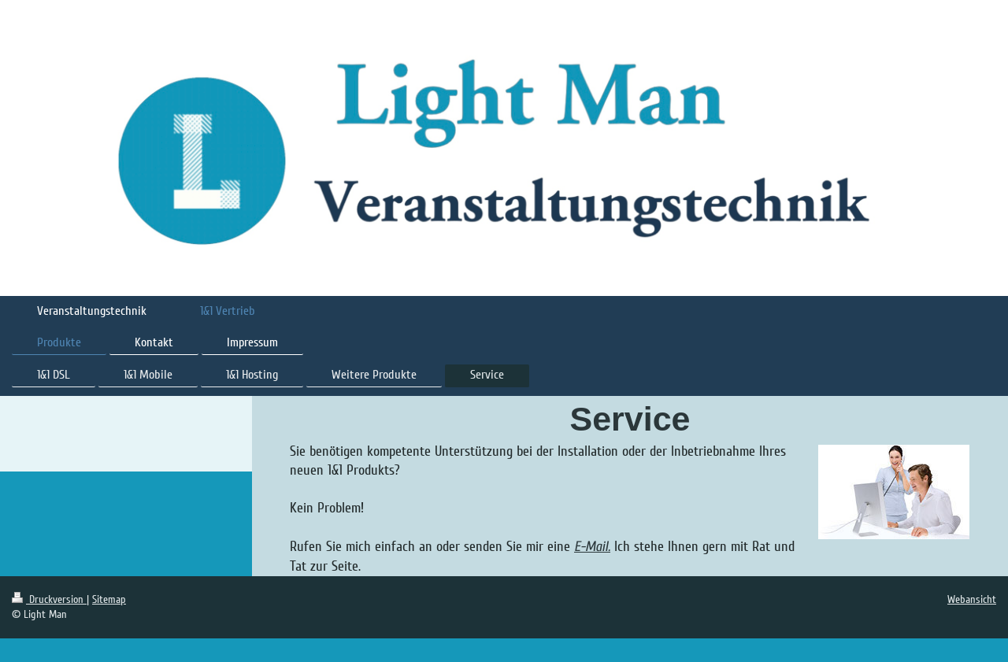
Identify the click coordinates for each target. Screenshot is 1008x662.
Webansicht (971, 599)
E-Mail (591, 546)
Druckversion (49, 599)
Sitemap (109, 599)
